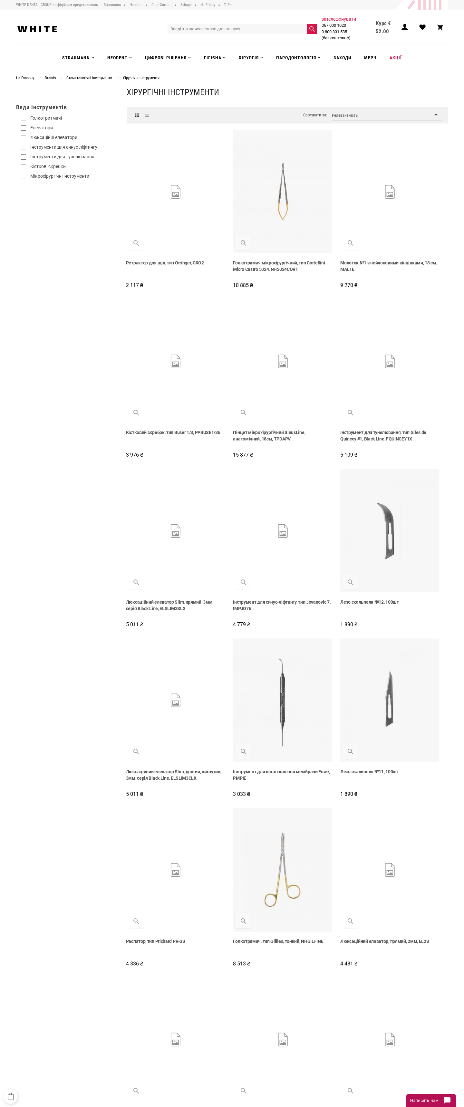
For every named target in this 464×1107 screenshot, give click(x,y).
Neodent (244, 1018)
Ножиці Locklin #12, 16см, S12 (405, 643)
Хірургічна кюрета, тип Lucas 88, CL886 (325, 784)
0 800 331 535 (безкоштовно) (337, 35)
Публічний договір (153, 1018)
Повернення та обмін (156, 1038)
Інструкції (145, 1045)
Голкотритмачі (46, 118)
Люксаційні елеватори (53, 137)
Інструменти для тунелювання (62, 156)
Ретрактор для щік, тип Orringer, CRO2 (159, 234)
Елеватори (41, 127)
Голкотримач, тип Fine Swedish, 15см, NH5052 (407, 784)
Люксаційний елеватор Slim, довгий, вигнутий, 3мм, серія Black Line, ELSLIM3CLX (244, 512)
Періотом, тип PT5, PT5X (400, 918)
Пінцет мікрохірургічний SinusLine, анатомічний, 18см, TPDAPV (163, 372)
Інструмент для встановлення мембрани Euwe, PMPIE (323, 509)
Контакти (145, 1051)
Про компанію (149, 1012)
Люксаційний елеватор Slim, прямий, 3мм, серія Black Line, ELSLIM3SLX (322, 374)
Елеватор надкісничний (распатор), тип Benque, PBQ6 (245, 922)
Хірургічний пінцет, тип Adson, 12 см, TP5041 (325, 922)
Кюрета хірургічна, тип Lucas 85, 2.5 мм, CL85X (245, 784)
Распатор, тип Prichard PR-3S (156, 643)
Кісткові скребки (48, 166)
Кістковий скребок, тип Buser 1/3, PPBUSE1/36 (409, 234)
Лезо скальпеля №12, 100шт (156, 506)
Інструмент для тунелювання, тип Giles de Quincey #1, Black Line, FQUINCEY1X (243, 374)
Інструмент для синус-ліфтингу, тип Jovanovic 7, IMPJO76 (411, 372)
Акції (241, 1051)
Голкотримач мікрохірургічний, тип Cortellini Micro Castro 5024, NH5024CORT (245, 237)
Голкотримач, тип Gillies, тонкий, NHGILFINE (242, 647)
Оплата (143, 1032)
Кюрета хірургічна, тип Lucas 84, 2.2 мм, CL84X (163, 922)
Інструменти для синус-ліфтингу (63, 147)
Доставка (145, 1025)
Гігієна (243, 1038)
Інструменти (248, 1032)
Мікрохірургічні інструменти (59, 176)
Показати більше (287, 961)
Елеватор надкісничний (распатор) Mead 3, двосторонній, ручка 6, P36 (162, 784)
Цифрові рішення (253, 1025)
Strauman (245, 1012)
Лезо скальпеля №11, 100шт (404, 506)
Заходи (243, 1045)
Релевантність (386, 115)
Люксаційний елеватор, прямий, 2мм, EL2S (325, 647)
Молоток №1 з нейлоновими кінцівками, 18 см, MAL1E (321, 234)
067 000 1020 (335, 25)
